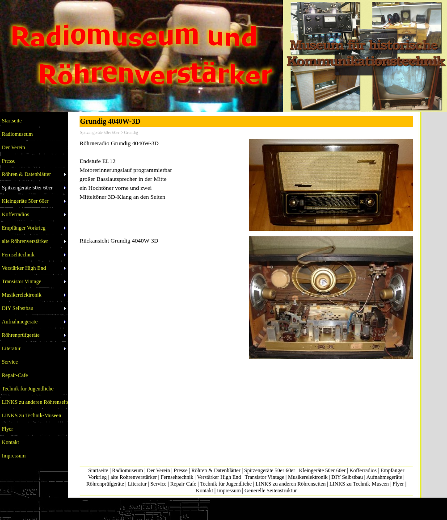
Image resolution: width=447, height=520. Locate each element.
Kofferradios (363, 470)
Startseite (99, 470)
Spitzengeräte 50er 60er (269, 470)
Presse (181, 470)
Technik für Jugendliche (226, 484)
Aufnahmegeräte (384, 477)
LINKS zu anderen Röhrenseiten (291, 484)
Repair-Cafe (183, 484)
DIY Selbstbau (347, 477)
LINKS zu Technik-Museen (359, 484)
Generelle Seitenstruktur (271, 490)
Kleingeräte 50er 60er (322, 470)
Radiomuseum (127, 470)
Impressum (228, 490)
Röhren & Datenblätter (215, 470)
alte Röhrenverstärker (133, 477)
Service (158, 484)
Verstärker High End (219, 477)
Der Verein (158, 470)
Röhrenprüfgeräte (105, 484)
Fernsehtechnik (176, 477)
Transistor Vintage (264, 477)
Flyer (398, 484)
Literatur (137, 484)
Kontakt (204, 490)
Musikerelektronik (308, 477)
